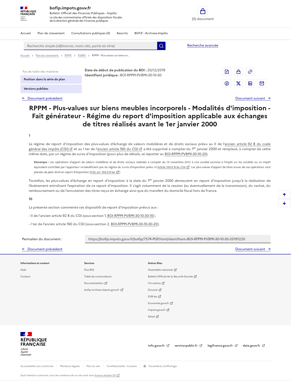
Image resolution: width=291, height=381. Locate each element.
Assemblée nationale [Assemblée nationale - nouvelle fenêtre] (160, 270)
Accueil (25, 33)
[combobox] (90, 46)
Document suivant (250, 98)
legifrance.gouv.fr (221, 345)
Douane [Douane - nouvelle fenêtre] (153, 290)
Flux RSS (89, 270)
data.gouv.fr (252, 345)
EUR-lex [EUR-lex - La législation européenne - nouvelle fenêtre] (152, 296)
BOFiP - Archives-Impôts (151, 33)
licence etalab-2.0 (105, 375)
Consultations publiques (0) (90, 33)
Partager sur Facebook (227, 83)
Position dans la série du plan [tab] (44, 79)
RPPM (68, 55)
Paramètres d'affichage (162, 366)
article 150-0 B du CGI (172, 167)
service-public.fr (186, 345)
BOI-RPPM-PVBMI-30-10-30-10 (130, 215)
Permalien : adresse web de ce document (250, 72)
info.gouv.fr (157, 345)
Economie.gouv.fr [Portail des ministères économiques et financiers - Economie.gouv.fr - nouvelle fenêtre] (158, 303)
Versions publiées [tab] (36, 89)
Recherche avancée (202, 45)
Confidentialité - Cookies (122, 366)
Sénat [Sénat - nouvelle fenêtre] (151, 316)
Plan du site (94, 366)
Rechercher (161, 46)
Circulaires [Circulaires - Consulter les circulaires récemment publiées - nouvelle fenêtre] (154, 283)
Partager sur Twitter (238, 83)
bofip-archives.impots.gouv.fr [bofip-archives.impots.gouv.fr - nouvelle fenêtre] (101, 290)
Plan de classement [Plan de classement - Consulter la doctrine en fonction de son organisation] (51, 33)
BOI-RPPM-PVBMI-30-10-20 (185, 153)
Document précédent (45, 98)
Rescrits (122, 33)
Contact (25, 276)
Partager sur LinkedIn (250, 83)
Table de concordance (98, 276)
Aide (23, 270)
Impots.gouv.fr (157, 310)
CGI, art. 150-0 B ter (102, 172)
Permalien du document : (42, 238)
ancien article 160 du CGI (117, 148)
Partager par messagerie (262, 83)
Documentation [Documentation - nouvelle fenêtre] (93, 283)
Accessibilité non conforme (37, 366)
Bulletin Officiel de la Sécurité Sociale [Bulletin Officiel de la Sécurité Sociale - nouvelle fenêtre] (170, 276)
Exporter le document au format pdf (227, 72)
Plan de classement (47, 55)
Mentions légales (70, 366)
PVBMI (82, 55)
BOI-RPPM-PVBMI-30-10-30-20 (134, 223)
